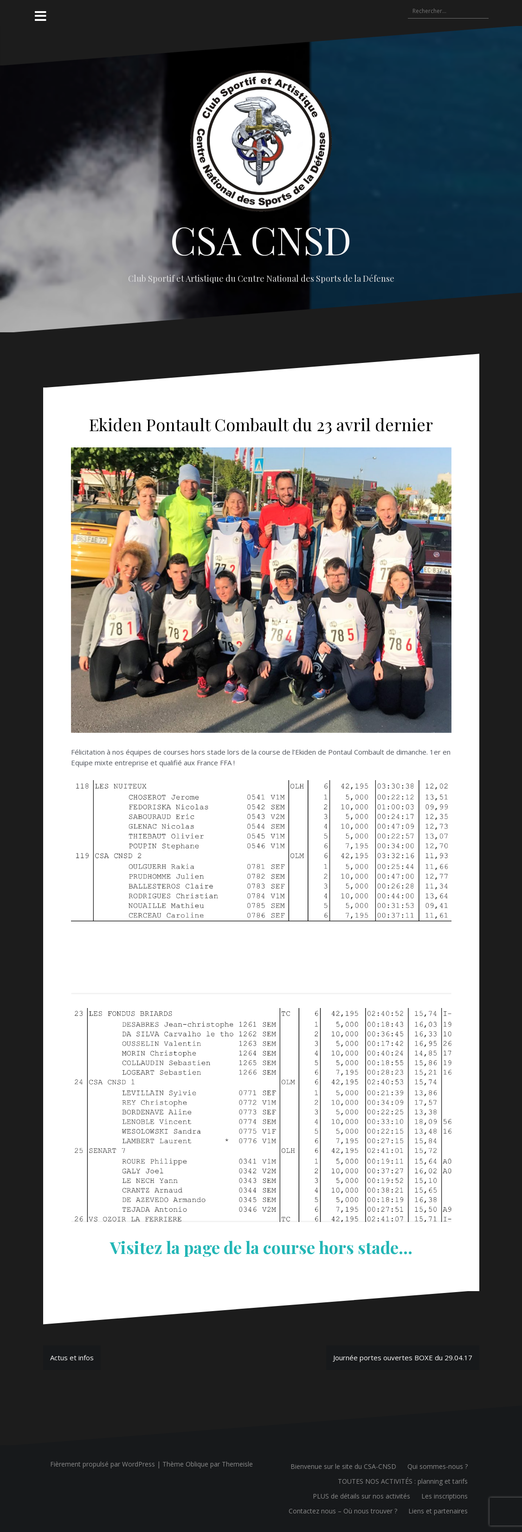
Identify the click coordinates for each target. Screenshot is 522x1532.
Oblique (197, 1464)
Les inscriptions (444, 1496)
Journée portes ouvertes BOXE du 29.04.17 (402, 1357)
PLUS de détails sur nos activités (361, 1496)
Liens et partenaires (438, 1510)
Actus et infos (72, 1357)
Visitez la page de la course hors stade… (261, 1247)
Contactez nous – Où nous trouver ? (343, 1510)
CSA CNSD (261, 239)
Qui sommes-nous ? (437, 1466)
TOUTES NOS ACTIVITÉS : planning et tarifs (403, 1481)
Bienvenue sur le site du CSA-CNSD (343, 1466)
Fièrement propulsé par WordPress (102, 1464)
